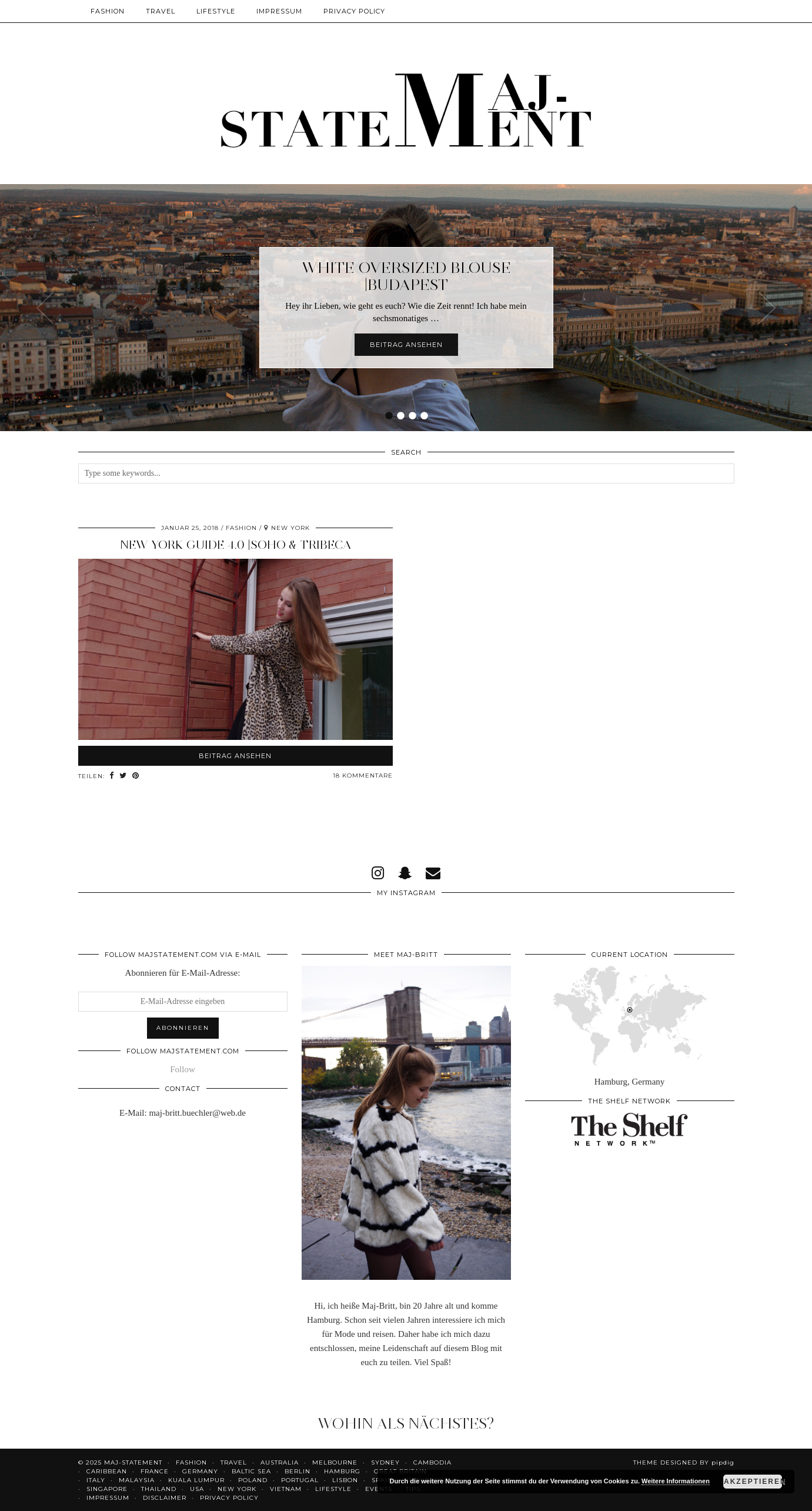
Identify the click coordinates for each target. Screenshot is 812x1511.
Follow (182, 1069)
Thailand (158, 1489)
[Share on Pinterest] (137, 776)
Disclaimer (164, 1498)
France (155, 1471)
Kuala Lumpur (196, 1480)
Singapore (107, 1489)
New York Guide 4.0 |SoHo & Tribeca (235, 545)
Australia (279, 1462)
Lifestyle (215, 11)
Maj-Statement (133, 1462)
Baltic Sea (251, 1471)
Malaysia (137, 1480)
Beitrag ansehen (406, 345)
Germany (200, 1471)
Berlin (297, 1471)
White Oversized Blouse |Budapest (406, 276)
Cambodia (432, 1462)
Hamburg (342, 1471)
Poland (253, 1480)
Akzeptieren (753, 1481)
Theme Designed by (683, 1462)
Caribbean (106, 1471)
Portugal (300, 1480)
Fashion (108, 11)
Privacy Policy (354, 11)
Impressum (279, 11)
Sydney (385, 1462)
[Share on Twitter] (124, 776)
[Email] (433, 873)
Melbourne (334, 1462)
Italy (95, 1480)
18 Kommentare (363, 775)
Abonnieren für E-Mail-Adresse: (182, 973)
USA (197, 1489)
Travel (160, 11)
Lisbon (345, 1480)
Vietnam (286, 1489)
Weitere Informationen (675, 1481)
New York (237, 1489)
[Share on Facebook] (112, 776)
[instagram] (378, 873)
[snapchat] (405, 873)
